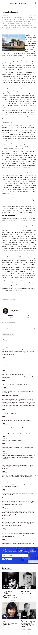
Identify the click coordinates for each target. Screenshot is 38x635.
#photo (29, 629)
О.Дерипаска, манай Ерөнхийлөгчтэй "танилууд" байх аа (10, 594)
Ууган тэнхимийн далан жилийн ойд (27, 593)
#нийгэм (23, 629)
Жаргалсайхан (5, 15)
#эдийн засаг (5, 299)
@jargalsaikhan (13, 312)
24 (35, 15)
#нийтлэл (13, 299)
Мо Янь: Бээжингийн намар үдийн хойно (10, 623)
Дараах (34, 10)
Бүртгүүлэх (7, 559)
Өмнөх (4, 10)
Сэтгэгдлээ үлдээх (8, 334)
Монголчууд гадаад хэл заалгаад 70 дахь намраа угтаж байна (28, 623)
